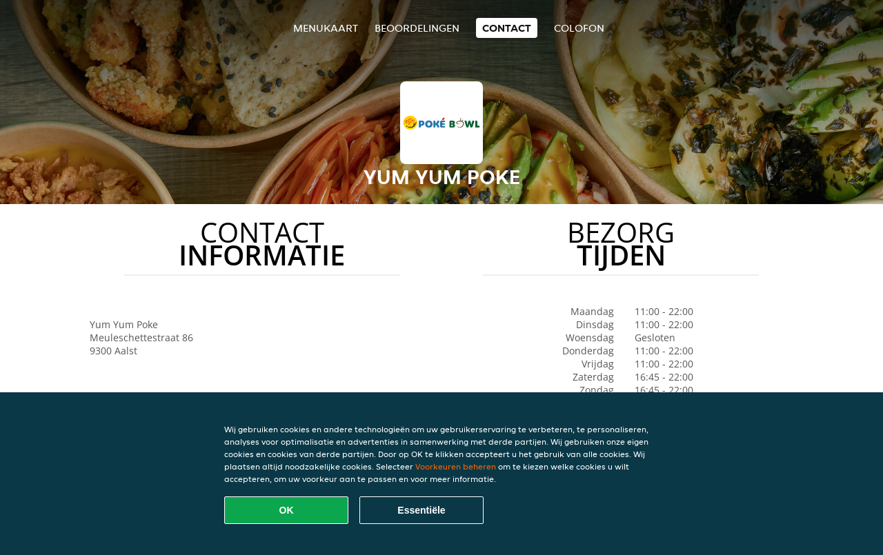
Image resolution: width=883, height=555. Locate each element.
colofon (579, 28)
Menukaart (325, 28)
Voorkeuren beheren (455, 466)
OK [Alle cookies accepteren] (286, 510)
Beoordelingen (417, 28)
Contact (506, 28)
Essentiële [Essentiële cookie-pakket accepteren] (421, 510)
